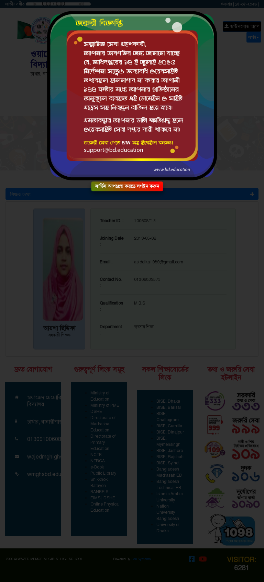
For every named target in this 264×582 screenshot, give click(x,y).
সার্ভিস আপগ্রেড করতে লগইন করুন (127, 186)
